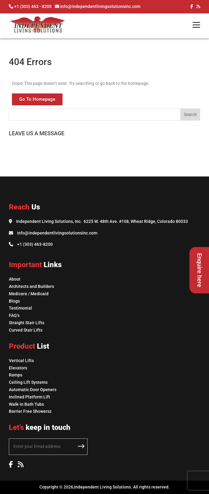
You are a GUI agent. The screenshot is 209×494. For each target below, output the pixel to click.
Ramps (15, 374)
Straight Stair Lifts (26, 322)
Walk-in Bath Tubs (26, 404)
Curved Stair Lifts (25, 330)
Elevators (18, 367)
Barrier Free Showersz (30, 411)
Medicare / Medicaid (29, 293)
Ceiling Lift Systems (28, 382)
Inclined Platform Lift (29, 396)
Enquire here (199, 270)
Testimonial (20, 308)
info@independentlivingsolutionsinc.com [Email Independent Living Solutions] (57, 233)
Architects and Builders (31, 286)
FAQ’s (14, 315)
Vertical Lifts (21, 360)
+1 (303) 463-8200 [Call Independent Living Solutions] (35, 244)
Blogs (14, 301)
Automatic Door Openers (32, 389)
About (14, 279)
